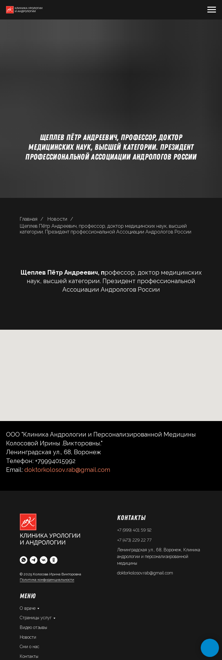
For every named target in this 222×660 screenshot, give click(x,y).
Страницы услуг (36, 617)
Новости (57, 219)
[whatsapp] (23, 560)
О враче (28, 608)
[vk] (43, 560)
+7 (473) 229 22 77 (134, 540)
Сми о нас (29, 646)
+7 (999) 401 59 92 (134, 530)
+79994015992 (55, 461)
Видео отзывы (33, 627)
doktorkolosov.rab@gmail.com (67, 469)
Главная (28, 219)
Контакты (29, 656)
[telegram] (33, 560)
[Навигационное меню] (211, 10)
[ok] (53, 560)
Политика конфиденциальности (47, 580)
